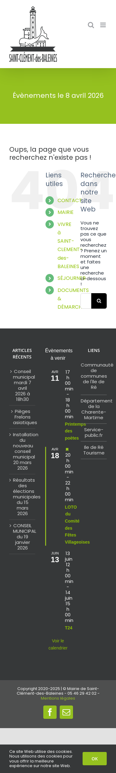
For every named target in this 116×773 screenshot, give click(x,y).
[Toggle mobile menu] (103, 25)
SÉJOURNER (72, 278)
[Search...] (85, 301)
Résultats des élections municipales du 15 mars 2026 (22, 496)
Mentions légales (58, 698)
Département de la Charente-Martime (97, 409)
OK (95, 759)
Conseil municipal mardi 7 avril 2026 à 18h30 (22, 385)
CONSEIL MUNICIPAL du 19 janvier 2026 (22, 537)
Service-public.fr (93, 432)
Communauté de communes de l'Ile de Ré (97, 376)
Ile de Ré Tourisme (94, 450)
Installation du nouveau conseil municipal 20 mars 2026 (22, 451)
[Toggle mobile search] (91, 25)
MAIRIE (66, 212)
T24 (68, 627)
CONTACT (70, 200)
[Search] (99, 301)
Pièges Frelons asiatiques (22, 417)
